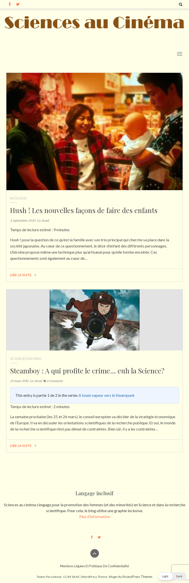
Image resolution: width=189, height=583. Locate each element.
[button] (172, 576)
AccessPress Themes (137, 577)
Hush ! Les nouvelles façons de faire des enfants (84, 210)
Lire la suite (23, 275)
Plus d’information (94, 516)
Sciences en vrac (26, 358)
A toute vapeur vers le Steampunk (107, 395)
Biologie (18, 198)
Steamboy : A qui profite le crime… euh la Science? (87, 370)
